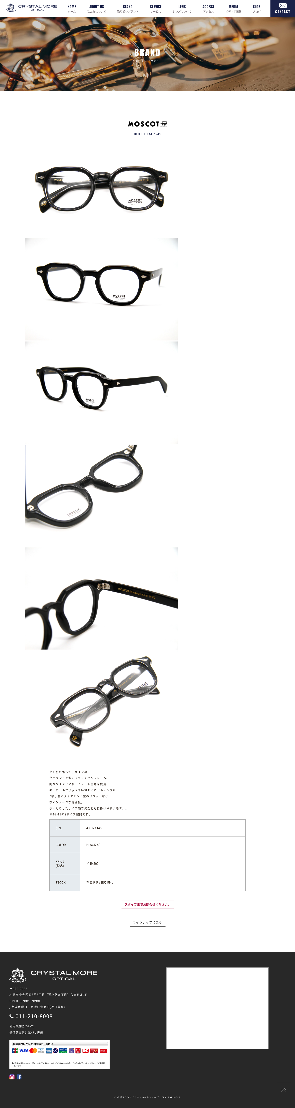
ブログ (257, 8)
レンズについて (182, 8)
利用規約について (21, 1026)
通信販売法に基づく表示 (26, 1032)
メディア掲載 (233, 8)
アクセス (208, 8)
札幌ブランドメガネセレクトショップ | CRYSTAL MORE (149, 1097)
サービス (156, 8)
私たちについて (96, 8)
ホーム (72, 8)
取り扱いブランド (127, 8)
